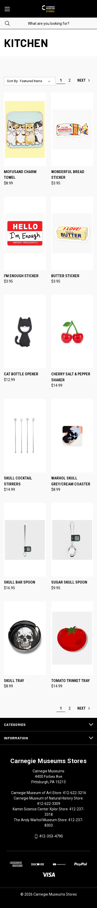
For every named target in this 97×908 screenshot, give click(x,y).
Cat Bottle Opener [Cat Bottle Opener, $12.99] (21, 374)
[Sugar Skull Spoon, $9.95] (72, 540)
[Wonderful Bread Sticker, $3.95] (72, 129)
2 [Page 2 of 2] (70, 80)
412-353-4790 (51, 836)
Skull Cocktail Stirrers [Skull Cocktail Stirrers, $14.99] (18, 481)
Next (83, 80)
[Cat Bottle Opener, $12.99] (25, 331)
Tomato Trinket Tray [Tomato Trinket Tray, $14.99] (70, 680)
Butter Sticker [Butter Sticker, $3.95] (65, 276)
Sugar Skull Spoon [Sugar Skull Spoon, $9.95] (69, 582)
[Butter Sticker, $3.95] (72, 233)
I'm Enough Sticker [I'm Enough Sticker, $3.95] (21, 276)
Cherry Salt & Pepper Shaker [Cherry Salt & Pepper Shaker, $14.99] (70, 377)
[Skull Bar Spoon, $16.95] (25, 540)
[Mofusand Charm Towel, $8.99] (25, 129)
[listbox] (36, 81)
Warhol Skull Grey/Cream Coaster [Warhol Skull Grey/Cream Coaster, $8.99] (70, 481)
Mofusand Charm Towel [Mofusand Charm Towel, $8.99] (20, 174)
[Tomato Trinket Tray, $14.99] (72, 638)
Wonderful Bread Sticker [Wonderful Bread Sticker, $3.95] (67, 174)
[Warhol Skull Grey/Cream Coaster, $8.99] (72, 435)
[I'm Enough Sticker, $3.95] (25, 233)
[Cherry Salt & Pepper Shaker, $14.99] (72, 331)
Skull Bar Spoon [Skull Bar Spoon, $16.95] (19, 582)
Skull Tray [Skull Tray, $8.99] (14, 680)
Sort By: (12, 81)
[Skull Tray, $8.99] (25, 638)
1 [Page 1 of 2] (61, 80)
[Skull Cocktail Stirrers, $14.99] (25, 435)
